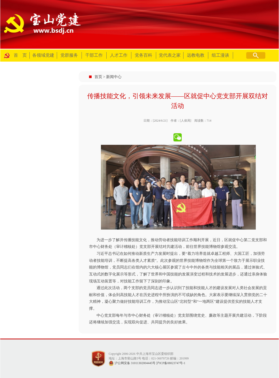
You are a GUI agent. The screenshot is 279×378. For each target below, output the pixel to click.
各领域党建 (43, 55)
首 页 (20, 55)
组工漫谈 (220, 55)
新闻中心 (114, 77)
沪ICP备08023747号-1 (170, 363)
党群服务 (69, 55)
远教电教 (195, 55)
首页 (98, 77)
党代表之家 (170, 55)
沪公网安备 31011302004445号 (132, 363)
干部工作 (94, 55)
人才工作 (118, 55)
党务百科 (143, 55)
